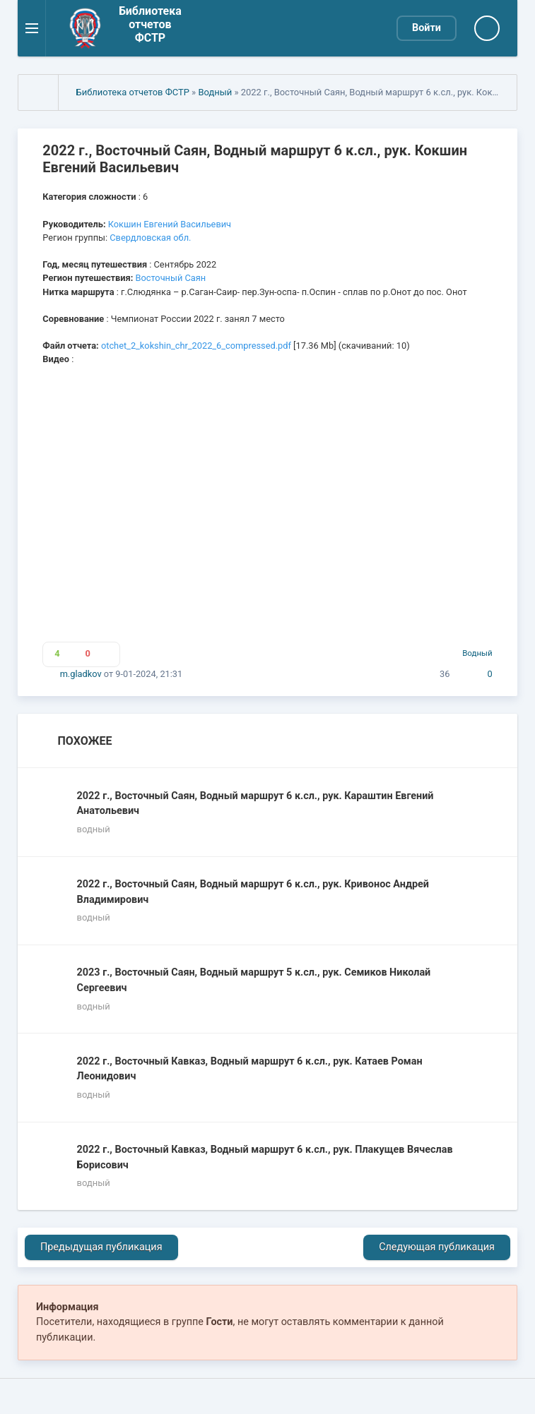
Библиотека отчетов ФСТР (132, 92)
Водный (215, 92)
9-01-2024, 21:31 (148, 674)
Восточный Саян (171, 277)
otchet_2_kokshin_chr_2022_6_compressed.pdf (196, 345)
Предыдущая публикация (101, 1247)
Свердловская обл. (150, 237)
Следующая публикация (437, 1247)
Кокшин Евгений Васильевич (169, 224)
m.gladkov (81, 674)
